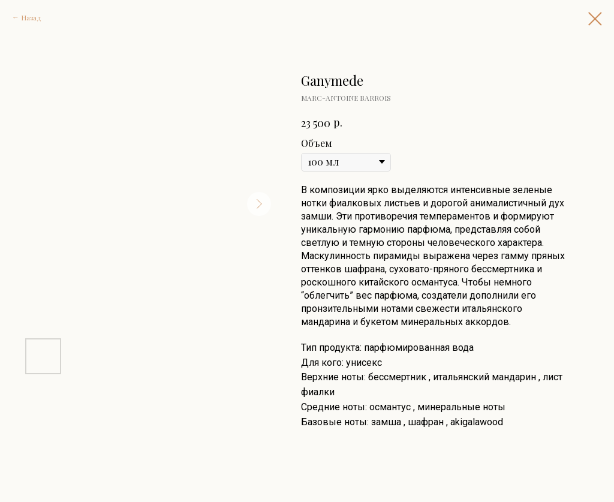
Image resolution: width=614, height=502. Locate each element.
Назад (31, 17)
